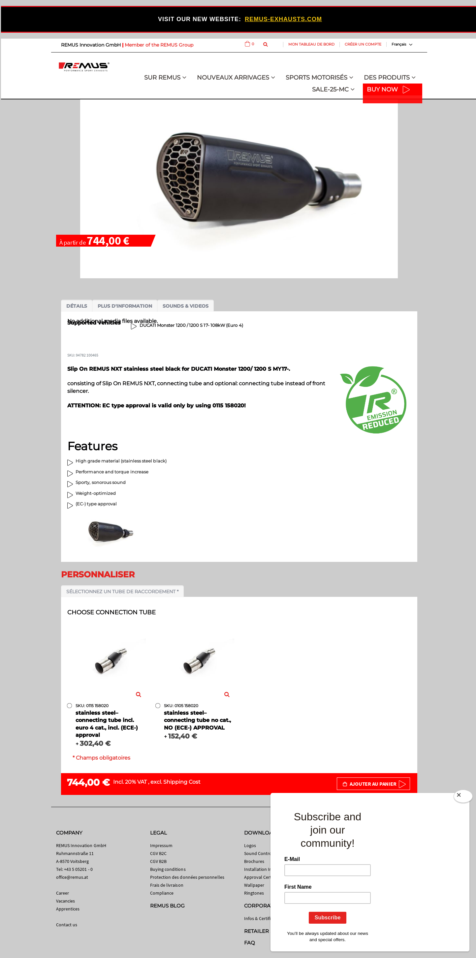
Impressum (161, 845)
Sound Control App (263, 853)
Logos (250, 845)
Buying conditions (168, 869)
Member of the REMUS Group (159, 45)
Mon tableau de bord (311, 44)
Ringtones (254, 893)
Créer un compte (363, 44)
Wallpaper (254, 885)
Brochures (254, 861)
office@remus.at (72, 877)
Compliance (162, 893)
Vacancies (65, 901)
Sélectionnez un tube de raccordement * (122, 592)
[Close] (463, 797)
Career (62, 893)
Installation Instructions (268, 869)
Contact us (67, 925)
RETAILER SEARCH (268, 931)
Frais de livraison (166, 885)
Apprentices (68, 909)
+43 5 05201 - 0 (78, 869)
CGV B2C (158, 853)
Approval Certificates (264, 877)
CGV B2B (158, 861)
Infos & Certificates (262, 918)
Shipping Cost (182, 782)
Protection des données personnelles (187, 877)
